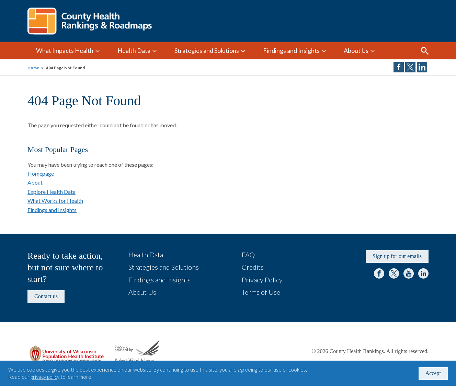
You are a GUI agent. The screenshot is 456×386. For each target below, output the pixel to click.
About (35, 182)
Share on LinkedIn (422, 67)
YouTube (408, 273)
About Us (356, 50)
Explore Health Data (51, 191)
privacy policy (45, 377)
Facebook (379, 273)
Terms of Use (261, 292)
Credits (253, 267)
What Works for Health (55, 200)
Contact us (46, 296)
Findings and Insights (291, 50)
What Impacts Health (64, 50)
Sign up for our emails (397, 256)
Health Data (133, 50)
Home (33, 67)
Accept (433, 373)
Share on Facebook (399, 67)
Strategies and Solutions (206, 50)
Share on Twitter (410, 67)
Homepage (40, 173)
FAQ (248, 254)
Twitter (394, 273)
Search (425, 51)
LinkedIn (423, 273)
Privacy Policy (262, 280)
